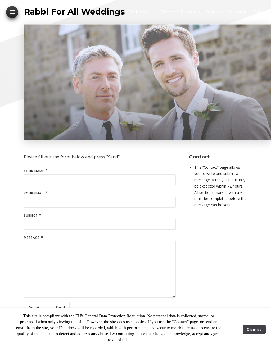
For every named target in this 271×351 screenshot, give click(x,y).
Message (32, 237)
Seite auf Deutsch (226, 12)
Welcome (139, 12)
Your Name (34, 171)
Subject (31, 215)
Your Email (34, 193)
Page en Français (180, 12)
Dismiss (254, 329)
